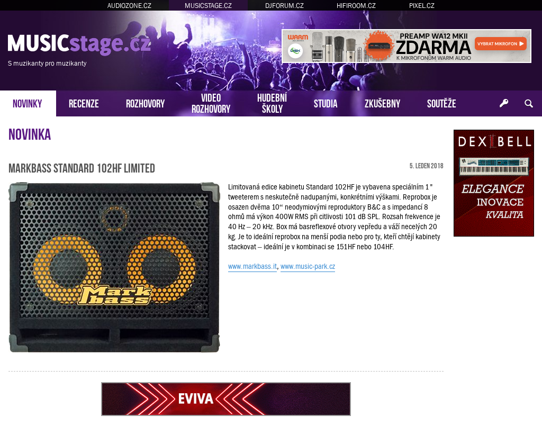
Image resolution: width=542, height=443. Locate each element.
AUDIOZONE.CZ (129, 6)
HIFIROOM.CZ (356, 6)
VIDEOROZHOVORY (211, 102)
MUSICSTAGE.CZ (208, 6)
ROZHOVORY (145, 102)
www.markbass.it (252, 266)
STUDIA (326, 102)
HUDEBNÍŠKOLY (272, 102)
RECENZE (84, 102)
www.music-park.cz (308, 266)
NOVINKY (27, 102)
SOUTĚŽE (441, 102)
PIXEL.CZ (422, 6)
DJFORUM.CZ (284, 6)
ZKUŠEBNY (382, 102)
